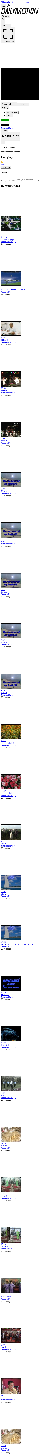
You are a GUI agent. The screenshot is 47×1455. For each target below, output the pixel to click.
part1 (3, 1398)
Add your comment (9, 181)
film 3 (3, 844)
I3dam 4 (4, 340)
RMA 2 (4, 643)
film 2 (3, 894)
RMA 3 (4, 592)
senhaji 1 (4, 441)
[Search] (3, 19)
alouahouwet (6, 1297)
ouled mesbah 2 (7, 743)
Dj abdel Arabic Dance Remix (13, 290)
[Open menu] (3, 6)
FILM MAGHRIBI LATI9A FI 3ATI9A (17, 945)
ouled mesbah (6, 794)
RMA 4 (4, 491)
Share (12, 104)
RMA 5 (4, 542)
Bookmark (23, 104)
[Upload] (3, 22)
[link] (23, 127)
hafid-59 (4, 1247)
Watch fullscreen (8, 35)
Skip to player (6, 2)
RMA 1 (4, 693)
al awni (4, 1146)
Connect (6, 25)
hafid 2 (4, 1196)
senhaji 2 (4, 391)
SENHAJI (5, 995)
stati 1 (3, 1347)
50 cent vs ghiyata (8, 240)
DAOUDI (5, 1045)
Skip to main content (20, 2)
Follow (4, 130)
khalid (3, 1096)
